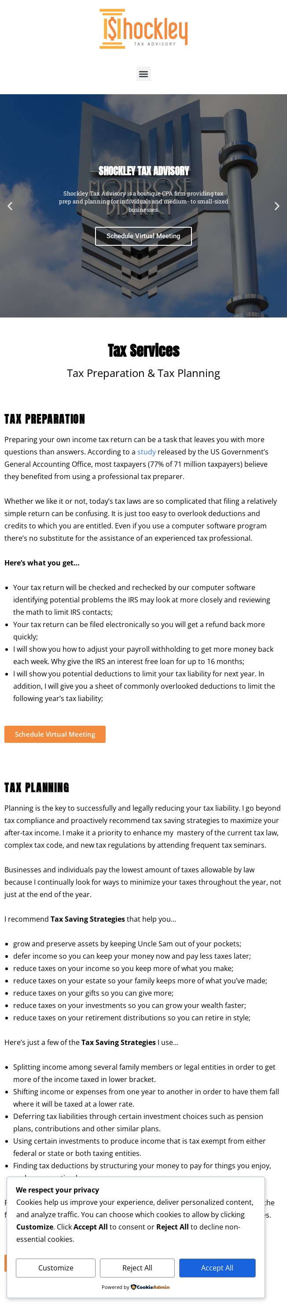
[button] (143, 73)
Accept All (217, 1268)
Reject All (137, 1268)
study (147, 452)
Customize (56, 1268)
